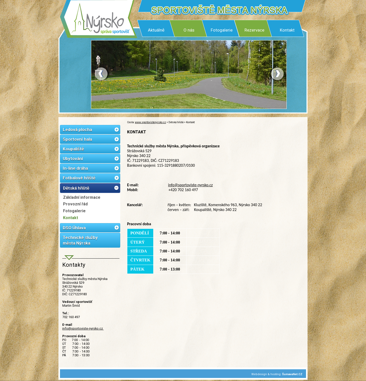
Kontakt (287, 30)
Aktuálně (156, 30)
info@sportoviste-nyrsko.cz (83, 328)
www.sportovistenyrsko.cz (150, 122)
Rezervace (254, 30)
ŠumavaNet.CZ (292, 374)
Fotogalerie (222, 30)
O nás (189, 30)
